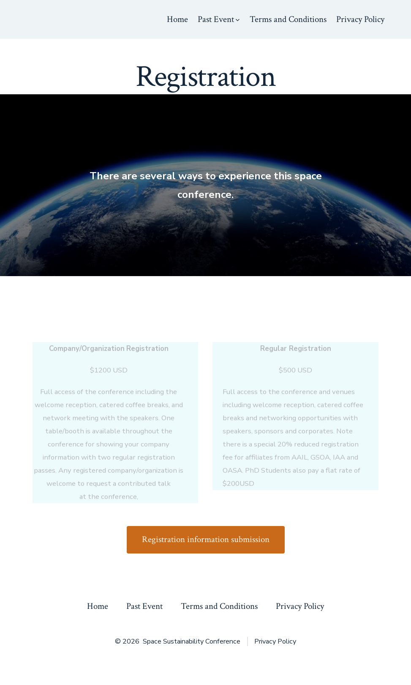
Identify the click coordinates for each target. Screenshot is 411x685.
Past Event (219, 19)
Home (177, 19)
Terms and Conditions (288, 19)
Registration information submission (205, 539)
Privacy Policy (360, 19)
